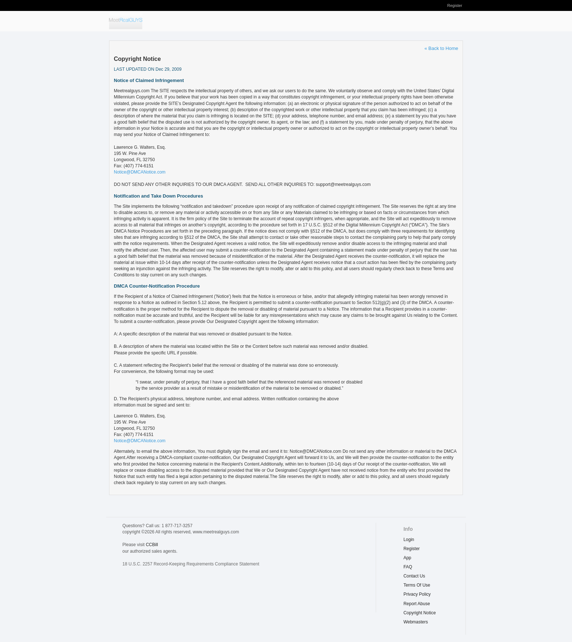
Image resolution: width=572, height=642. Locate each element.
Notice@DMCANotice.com (140, 172)
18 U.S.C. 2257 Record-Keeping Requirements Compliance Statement (191, 564)
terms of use (416, 585)
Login (408, 539)
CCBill (152, 544)
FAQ (407, 566)
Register (454, 5)
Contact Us (414, 576)
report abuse (416, 603)
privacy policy (417, 594)
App (407, 557)
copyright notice (419, 612)
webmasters (415, 622)
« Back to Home (442, 48)
